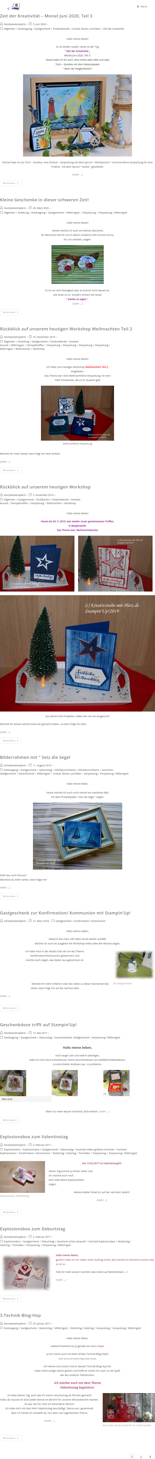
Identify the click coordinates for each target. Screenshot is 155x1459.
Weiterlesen (12, 182)
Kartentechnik (27, 773)
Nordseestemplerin (15, 24)
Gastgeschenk (42, 28)
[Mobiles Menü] (142, 6)
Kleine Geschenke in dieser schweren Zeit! (44, 200)
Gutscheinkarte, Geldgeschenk (72, 1037)
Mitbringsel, (73, 212)
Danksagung (25, 28)
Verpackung (89, 212)
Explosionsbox (12, 1149)
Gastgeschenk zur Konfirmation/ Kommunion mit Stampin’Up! (65, 913)
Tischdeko (84, 1153)
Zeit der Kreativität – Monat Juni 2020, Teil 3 (46, 16)
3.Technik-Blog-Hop (20, 1315)
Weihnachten (22, 348)
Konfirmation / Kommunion (89, 921)
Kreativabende (61, 28)
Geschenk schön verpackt (71, 1241)
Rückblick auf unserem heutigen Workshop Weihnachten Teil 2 (66, 329)
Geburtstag (45, 770)
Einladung (23, 341)
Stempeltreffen (35, 345)
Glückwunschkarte (65, 770)
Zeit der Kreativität (113, 28)
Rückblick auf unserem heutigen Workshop (45, 487)
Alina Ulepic (97, 1346)
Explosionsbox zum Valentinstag (34, 1136)
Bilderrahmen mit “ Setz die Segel (35, 757)
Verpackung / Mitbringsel (113, 212)
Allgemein (9, 28)
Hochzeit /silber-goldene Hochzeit (95, 1149)
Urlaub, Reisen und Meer (86, 28)
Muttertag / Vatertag (64, 1153)
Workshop (39, 348)
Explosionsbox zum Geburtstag (32, 1229)
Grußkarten (43, 499)
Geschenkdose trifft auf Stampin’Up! (38, 1024)
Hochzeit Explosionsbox (101, 1241)
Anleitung (23, 212)
